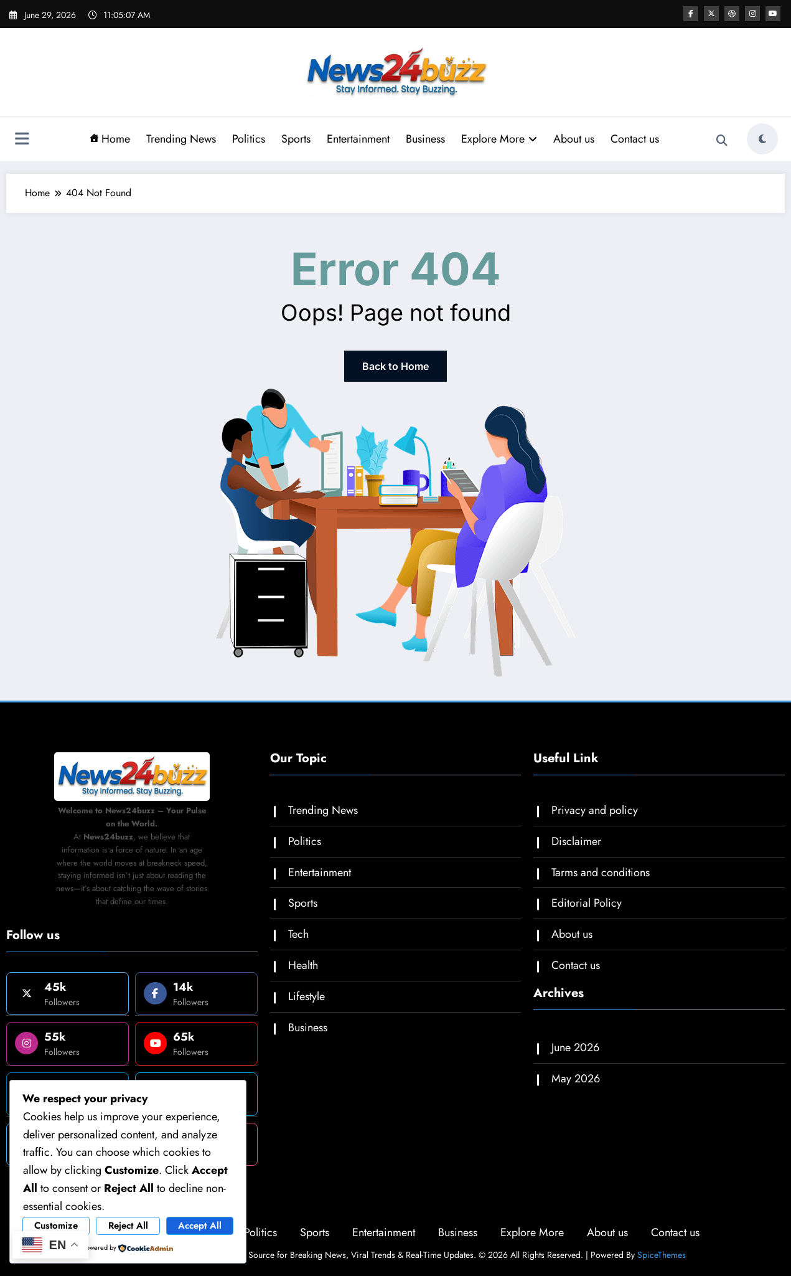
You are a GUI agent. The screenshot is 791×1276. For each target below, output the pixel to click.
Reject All (128, 1225)
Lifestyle (306, 996)
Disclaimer (576, 841)
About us (573, 139)
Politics (248, 139)
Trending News (181, 139)
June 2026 (575, 1047)
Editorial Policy (586, 903)
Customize (56, 1225)
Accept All (200, 1225)
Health (303, 965)
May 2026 (575, 1078)
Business (425, 139)
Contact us (635, 139)
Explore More (499, 139)
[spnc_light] (762, 138)
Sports (296, 139)
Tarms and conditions (600, 872)
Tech (298, 934)
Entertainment (358, 139)
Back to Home (395, 366)
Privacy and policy (594, 810)
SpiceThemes (661, 1255)
